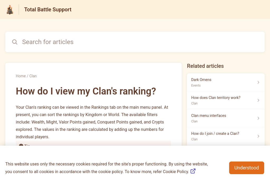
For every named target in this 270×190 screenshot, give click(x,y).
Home (21, 76)
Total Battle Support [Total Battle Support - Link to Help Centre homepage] (47, 9)
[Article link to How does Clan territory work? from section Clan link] (226, 100)
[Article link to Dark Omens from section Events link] (226, 82)
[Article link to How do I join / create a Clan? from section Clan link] (226, 136)
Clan (33, 76)
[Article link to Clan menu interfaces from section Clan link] (226, 118)
